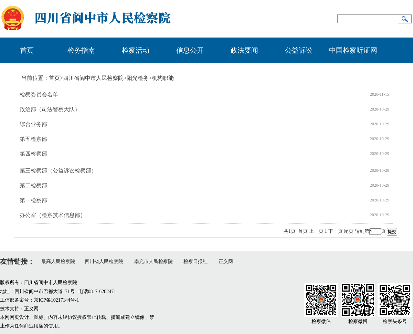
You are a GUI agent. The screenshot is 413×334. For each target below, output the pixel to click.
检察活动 (135, 50)
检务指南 (81, 50)
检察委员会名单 (39, 94)
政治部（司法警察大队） (50, 109)
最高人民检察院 (58, 261)
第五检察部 (33, 139)
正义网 (226, 261)
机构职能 (163, 78)
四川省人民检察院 (104, 261)
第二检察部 (33, 185)
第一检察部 (33, 200)
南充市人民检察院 (153, 261)
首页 (27, 50)
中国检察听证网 (353, 50)
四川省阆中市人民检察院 (93, 78)
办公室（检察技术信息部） (53, 215)
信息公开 (190, 50)
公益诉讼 (299, 50)
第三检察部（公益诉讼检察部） (58, 171)
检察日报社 (195, 261)
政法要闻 (244, 50)
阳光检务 (138, 78)
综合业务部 (33, 124)
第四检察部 (33, 154)
